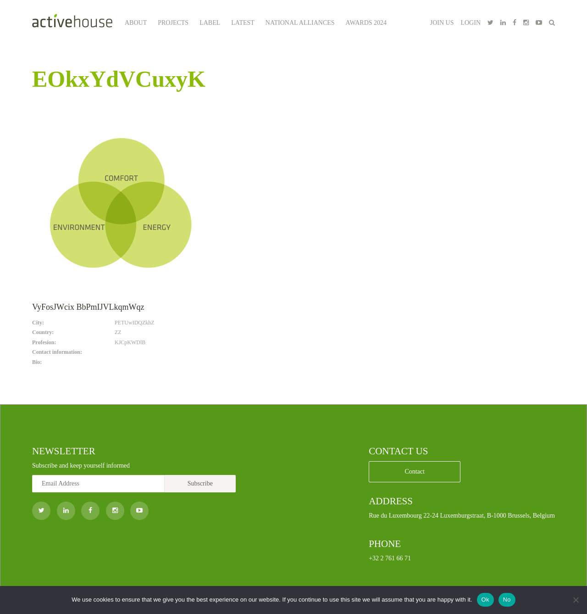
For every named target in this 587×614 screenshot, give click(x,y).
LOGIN (470, 22)
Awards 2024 (366, 22)
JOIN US (442, 22)
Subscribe (200, 483)
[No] (575, 599)
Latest (243, 22)
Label (209, 22)
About (136, 22)
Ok (485, 599)
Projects (173, 22)
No (507, 599)
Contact (414, 471)
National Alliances (300, 22)
